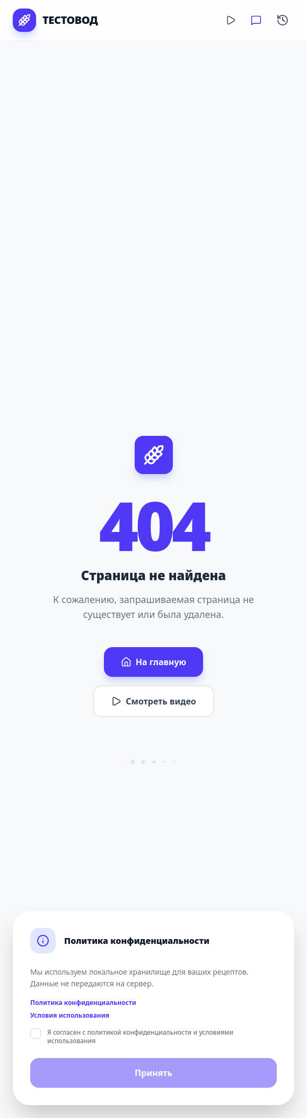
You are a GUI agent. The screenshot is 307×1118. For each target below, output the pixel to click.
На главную (153, 662)
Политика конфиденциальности (83, 1003)
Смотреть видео (153, 701)
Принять (153, 1073)
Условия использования (69, 1015)
